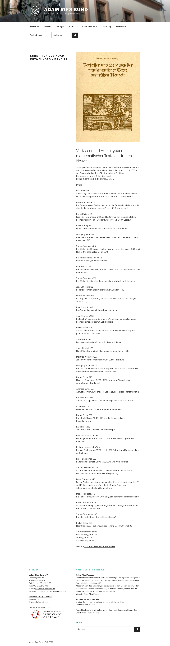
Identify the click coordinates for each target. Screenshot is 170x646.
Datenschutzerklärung (38, 602)
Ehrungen (60, 27)
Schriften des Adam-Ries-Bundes (99, 546)
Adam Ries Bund (66, 9)
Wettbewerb (120, 27)
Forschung (106, 27)
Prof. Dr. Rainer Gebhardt (56, 591)
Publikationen (36, 35)
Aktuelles (73, 27)
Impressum (34, 599)
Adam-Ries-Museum (92, 594)
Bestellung (109, 179)
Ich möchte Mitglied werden (40, 597)
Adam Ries (34, 27)
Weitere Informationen (85, 605)
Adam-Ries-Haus (89, 27)
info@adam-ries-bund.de (45, 589)
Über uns (47, 27)
